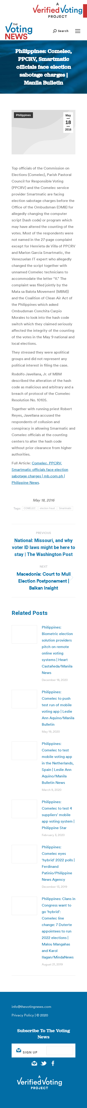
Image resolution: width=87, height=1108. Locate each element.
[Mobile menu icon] (77, 31)
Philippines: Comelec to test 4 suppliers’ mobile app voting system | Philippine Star (58, 814)
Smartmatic (65, 508)
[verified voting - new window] (57, 18)
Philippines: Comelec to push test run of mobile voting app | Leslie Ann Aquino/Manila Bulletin (58, 708)
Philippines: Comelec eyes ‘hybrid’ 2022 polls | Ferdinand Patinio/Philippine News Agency (58, 863)
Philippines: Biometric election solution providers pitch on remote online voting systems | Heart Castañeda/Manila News (57, 650)
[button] (60, 31)
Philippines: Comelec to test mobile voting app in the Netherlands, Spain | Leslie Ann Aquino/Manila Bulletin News (58, 763)
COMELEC (30, 508)
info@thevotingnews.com (31, 1006)
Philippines (23, 115)
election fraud (47, 508)
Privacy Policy (23, 1015)
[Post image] (24, 634)
